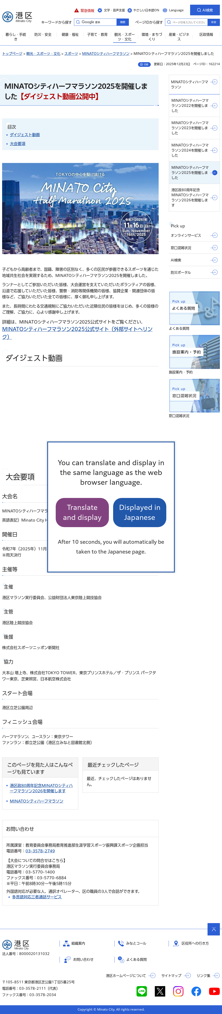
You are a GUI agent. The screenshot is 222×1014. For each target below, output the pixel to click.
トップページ (12, 53)
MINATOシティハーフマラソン (106, 53)
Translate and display (82, 512)
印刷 (146, 64)
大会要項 (17, 144)
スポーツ (71, 53)
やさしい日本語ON (146, 10)
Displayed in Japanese (140, 512)
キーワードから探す (78, 22)
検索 (213, 22)
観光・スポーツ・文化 (43, 53)
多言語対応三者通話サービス (37, 897)
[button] (84, 10)
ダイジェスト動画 (25, 135)
